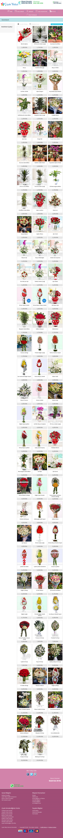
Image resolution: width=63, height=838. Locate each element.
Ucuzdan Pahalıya (23, 24)
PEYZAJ (53, 11)
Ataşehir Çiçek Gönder (7, 812)
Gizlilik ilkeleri (43, 827)
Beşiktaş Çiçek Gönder (7, 813)
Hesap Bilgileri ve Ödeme (38, 798)
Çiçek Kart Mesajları (37, 812)
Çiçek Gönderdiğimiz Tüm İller (9, 823)
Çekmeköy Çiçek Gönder (8, 817)
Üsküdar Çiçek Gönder (7, 821)
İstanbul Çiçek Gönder (7, 810)
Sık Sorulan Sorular (6, 800)
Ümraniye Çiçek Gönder (7, 820)
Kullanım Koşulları (6, 795)
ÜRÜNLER (29, 11)
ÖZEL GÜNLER (19, 11)
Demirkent (5, 20)
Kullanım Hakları (52, 827)
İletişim (34, 795)
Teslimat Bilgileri (36, 801)
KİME (10, 11)
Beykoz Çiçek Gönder (7, 815)
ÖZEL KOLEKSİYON (41, 11)
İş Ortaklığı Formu (36, 803)
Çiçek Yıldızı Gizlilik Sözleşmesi (9, 796)
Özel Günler (35, 813)
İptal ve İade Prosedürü (7, 798)
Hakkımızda (35, 796)
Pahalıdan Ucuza (34, 24)
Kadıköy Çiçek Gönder (7, 818)
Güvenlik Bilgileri (36, 800)
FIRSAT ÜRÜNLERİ (31, 15)
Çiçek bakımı (35, 810)
